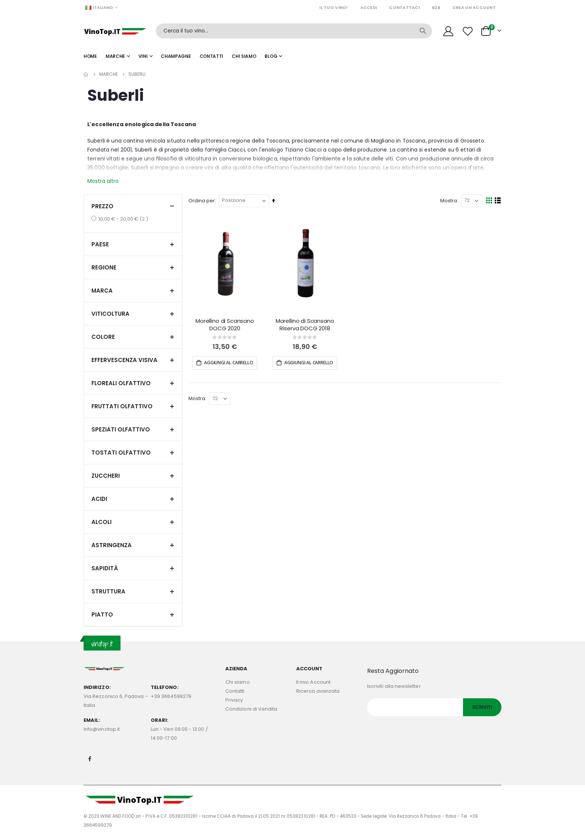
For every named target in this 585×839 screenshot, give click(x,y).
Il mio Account (313, 682)
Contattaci (404, 7)
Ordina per (203, 200)
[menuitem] (273, 56)
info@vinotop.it (102, 729)
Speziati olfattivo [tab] (133, 429)
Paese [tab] (133, 244)
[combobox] (294, 31)
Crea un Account (474, 7)
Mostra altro (103, 181)
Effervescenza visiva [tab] (133, 360)
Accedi (368, 7)
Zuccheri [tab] (133, 476)
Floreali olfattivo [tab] (133, 383)
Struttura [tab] (133, 591)
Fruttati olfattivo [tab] (133, 406)
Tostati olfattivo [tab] (133, 452)
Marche (108, 74)
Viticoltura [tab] (133, 314)
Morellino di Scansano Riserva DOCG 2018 (305, 324)
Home (86, 74)
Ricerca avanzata (318, 691)
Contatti (235, 691)
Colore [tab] (133, 337)
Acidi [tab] (133, 499)
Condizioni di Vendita (251, 708)
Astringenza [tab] (133, 545)
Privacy (234, 700)
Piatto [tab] (133, 614)
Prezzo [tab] (133, 206)
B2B (436, 7)
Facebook (90, 758)
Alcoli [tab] (133, 522)
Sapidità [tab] (133, 568)
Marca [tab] (133, 290)
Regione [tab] (133, 267)
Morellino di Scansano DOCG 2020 (226, 324)
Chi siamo (237, 682)
